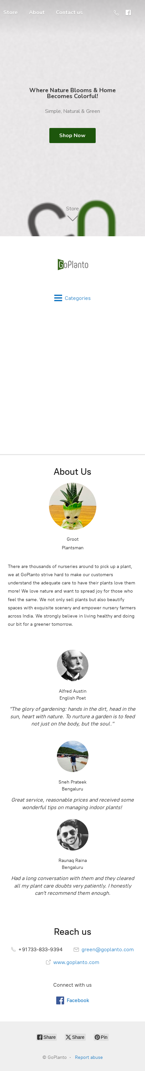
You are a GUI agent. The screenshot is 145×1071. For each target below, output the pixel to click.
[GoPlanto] (72, 265)
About (37, 12)
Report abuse (89, 1057)
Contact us (69, 12)
